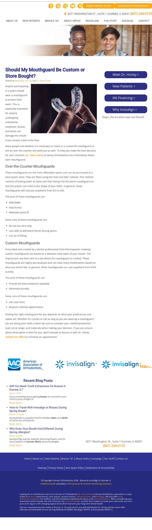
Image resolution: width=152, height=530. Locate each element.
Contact (144, 20)
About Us (12, 20)
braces (32, 496)
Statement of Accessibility (100, 467)
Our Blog (127, 20)
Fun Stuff (110, 20)
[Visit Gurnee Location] (28, 518)
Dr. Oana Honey (43, 80)
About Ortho (72, 20)
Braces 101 (52, 20)
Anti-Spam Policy (75, 467)
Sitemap (42, 467)
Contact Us (122, 458)
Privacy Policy (56, 467)
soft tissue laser (83, 496)
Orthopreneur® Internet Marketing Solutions (89, 483)
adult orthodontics (101, 498)
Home (27, 458)
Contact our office (15, 336)
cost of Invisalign (72, 501)
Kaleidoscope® (48, 483)
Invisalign (92, 20)
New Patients (31, 20)
